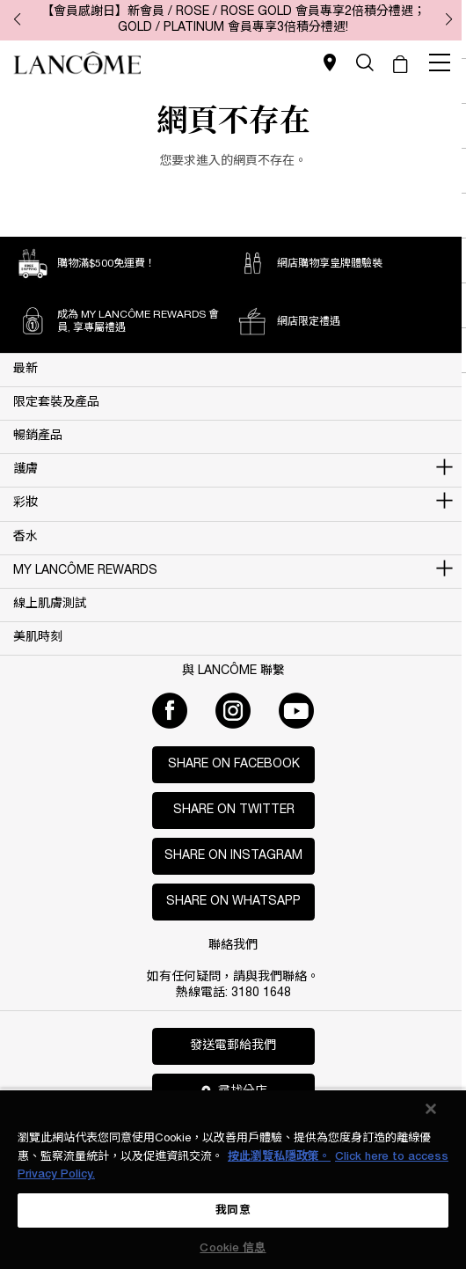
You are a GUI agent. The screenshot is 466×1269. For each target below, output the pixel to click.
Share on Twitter (234, 810)
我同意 (232, 1210)
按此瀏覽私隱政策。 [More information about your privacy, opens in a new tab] (279, 1157)
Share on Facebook (234, 764)
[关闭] (431, 1109)
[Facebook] (169, 710)
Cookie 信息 (233, 1248)
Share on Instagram (233, 856)
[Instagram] (233, 710)
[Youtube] (296, 710)
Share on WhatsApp (233, 901)
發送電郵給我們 (233, 1046)
